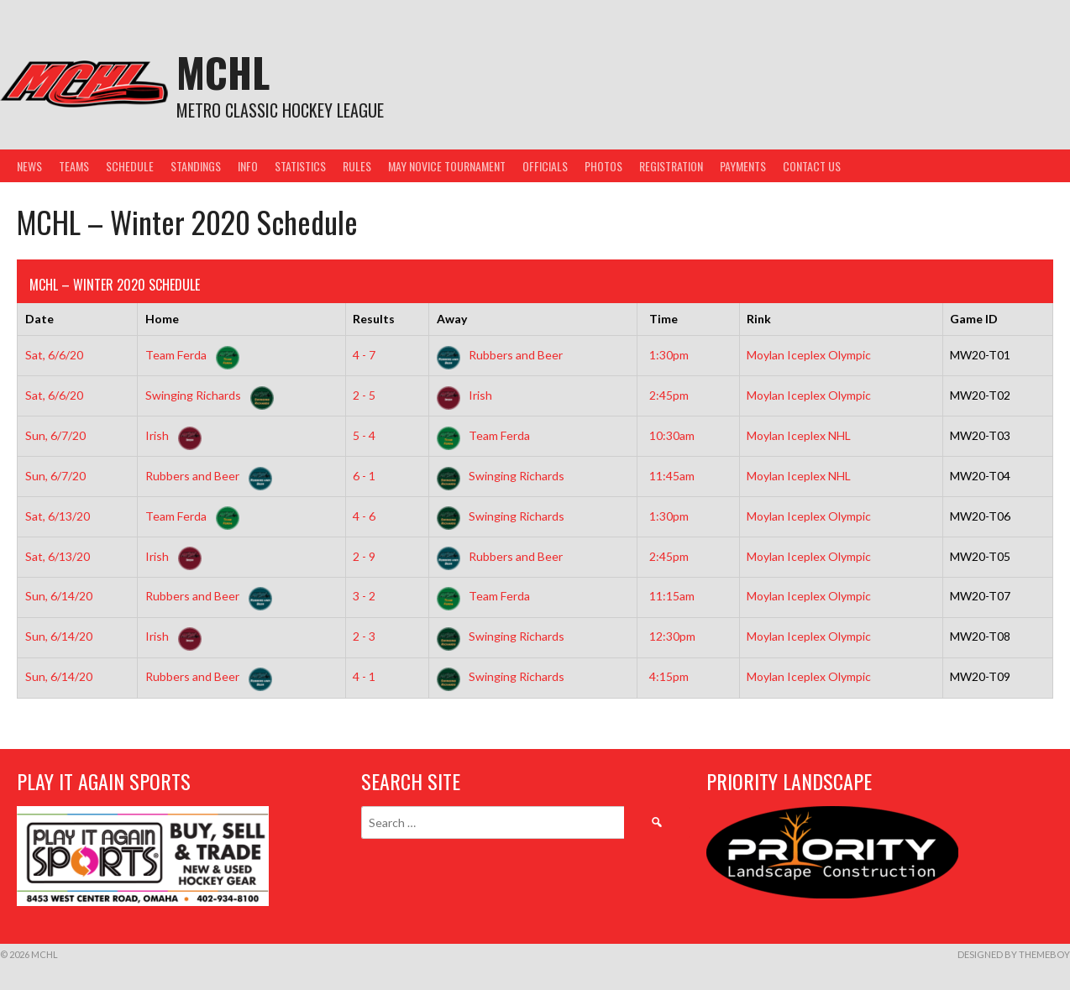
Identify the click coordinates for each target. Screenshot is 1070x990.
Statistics (300, 166)
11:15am (672, 596)
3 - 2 (364, 596)
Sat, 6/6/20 (54, 355)
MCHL (223, 72)
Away (452, 319)
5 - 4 (364, 435)
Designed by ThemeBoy (1013, 954)
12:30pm (672, 636)
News (29, 166)
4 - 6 (364, 516)
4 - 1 (364, 676)
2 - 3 (364, 636)
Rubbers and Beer (500, 355)
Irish (464, 395)
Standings (195, 166)
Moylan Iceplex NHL (799, 435)
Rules (357, 166)
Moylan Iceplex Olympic (809, 355)
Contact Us (812, 166)
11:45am (672, 476)
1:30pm (669, 355)
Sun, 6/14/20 (58, 596)
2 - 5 (364, 395)
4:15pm (669, 676)
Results (374, 319)
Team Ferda (189, 355)
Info (248, 166)
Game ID (974, 319)
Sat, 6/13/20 (57, 516)
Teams (74, 166)
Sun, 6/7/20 (55, 435)
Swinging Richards (206, 395)
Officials (545, 166)
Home (162, 319)
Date (39, 319)
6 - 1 (364, 476)
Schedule (130, 166)
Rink (759, 319)
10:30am (672, 435)
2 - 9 (364, 556)
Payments (743, 166)
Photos (603, 166)
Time (663, 319)
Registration (671, 166)
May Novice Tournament (447, 166)
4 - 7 (364, 355)
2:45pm (669, 395)
